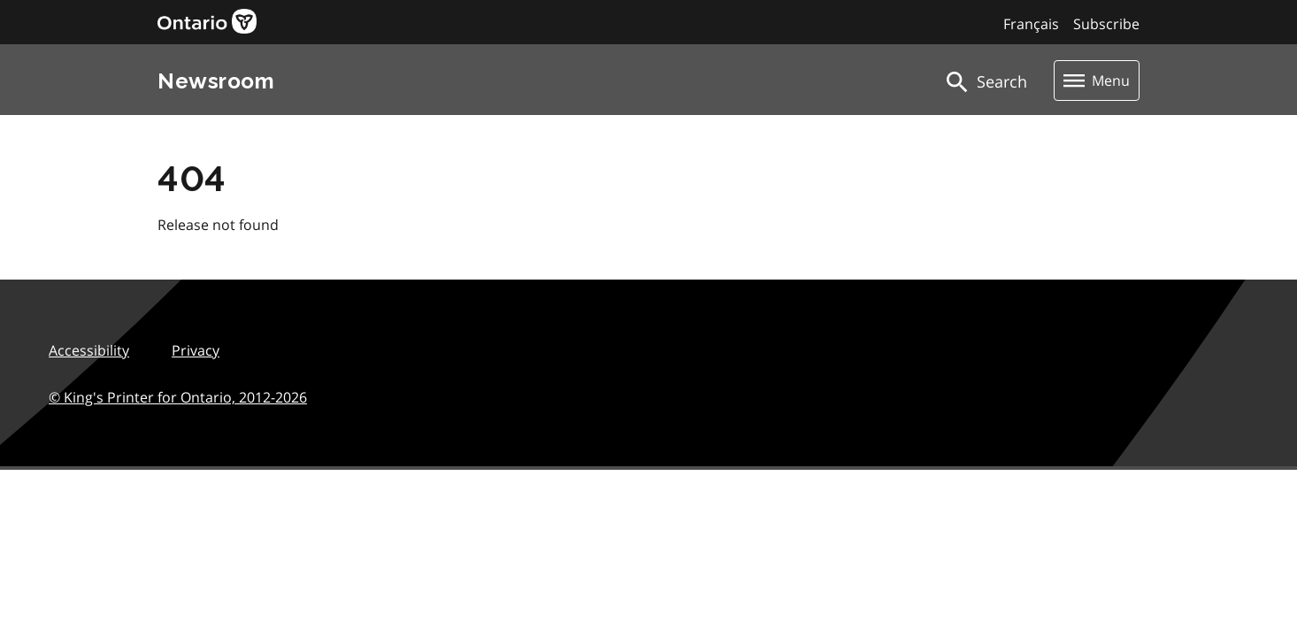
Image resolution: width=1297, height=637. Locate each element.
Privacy (195, 350)
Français (1031, 24)
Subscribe (1106, 24)
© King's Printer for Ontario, (178, 397)
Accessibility (89, 350)
